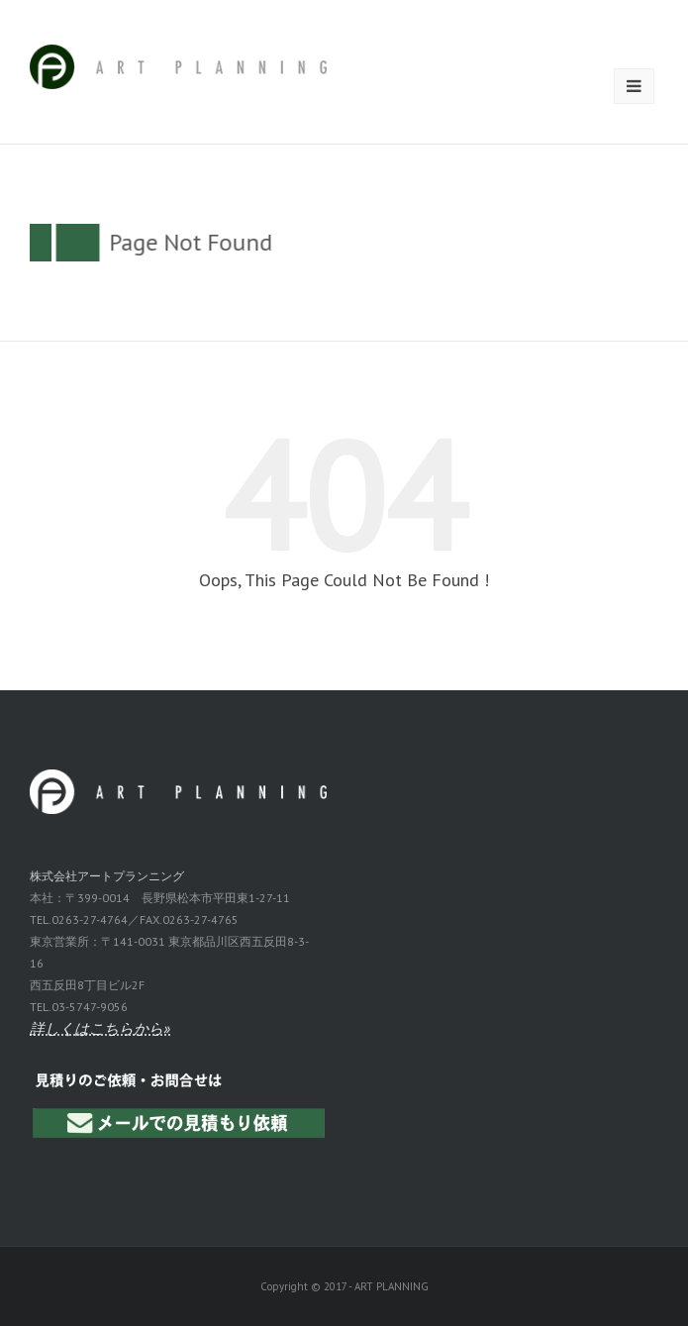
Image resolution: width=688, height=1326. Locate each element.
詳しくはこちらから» (100, 1028)
